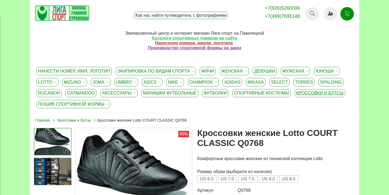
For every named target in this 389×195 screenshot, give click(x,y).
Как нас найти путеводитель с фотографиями (180, 15)
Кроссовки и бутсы (74, 120)
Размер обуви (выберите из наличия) (234, 171)
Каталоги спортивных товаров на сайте (194, 38)
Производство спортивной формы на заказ (194, 48)
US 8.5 (289, 179)
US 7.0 (227, 179)
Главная (42, 120)
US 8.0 (268, 179)
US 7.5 (247, 179)
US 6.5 (206, 179)
